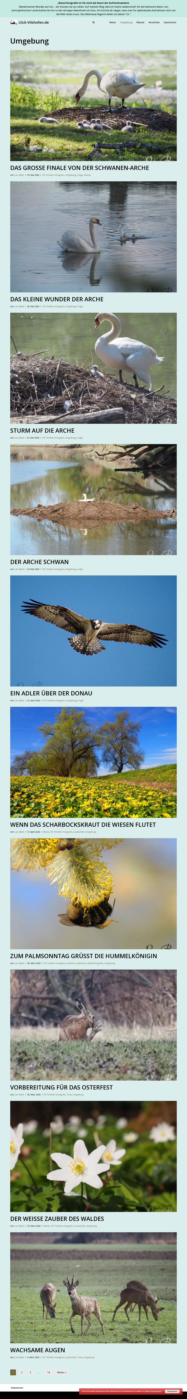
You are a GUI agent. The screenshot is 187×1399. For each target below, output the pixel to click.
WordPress (42, 1395)
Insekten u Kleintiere (76, 963)
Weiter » (61, 1372)
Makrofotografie (95, 963)
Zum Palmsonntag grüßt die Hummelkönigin (83, 956)
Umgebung (126, 22)
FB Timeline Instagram (53, 175)
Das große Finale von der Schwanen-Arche (79, 168)
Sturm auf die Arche (42, 430)
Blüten (46, 831)
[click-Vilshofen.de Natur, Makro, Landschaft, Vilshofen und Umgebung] (29, 22)
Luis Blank (19, 175)
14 (48, 1372)
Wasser (140, 22)
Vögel (80, 175)
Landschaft (78, 831)
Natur (112, 22)
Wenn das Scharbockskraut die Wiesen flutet (83, 824)
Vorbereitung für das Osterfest (61, 1087)
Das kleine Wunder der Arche (56, 299)
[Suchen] (93, 22)
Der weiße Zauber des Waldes (57, 1219)
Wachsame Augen (37, 1350)
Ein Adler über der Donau (51, 693)
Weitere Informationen (153, 1391)
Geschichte (170, 22)
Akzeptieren (172, 1391)
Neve (13, 1395)
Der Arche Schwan (39, 562)
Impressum (17, 1387)
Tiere (69, 1094)
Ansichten (154, 22)
